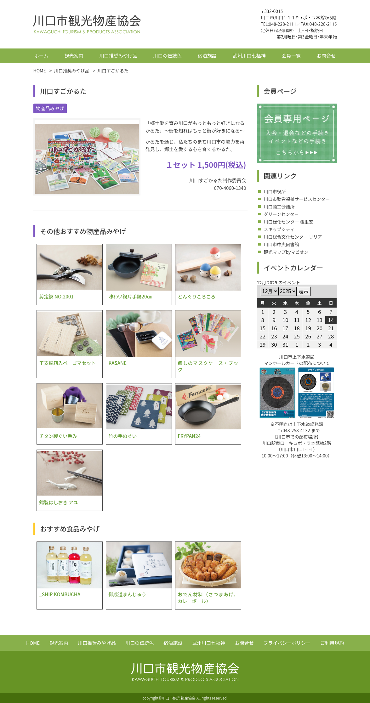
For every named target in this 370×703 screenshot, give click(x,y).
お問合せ (326, 55)
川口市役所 (275, 191)
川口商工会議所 (279, 206)
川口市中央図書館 (281, 244)
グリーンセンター (281, 214)
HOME (33, 642)
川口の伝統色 (167, 55)
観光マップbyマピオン (286, 252)
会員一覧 (291, 55)
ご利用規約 (332, 642)
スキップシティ (279, 229)
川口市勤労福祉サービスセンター (297, 199)
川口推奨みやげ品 (118, 55)
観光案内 (74, 55)
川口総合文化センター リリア (293, 237)
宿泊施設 (207, 55)
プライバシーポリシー (286, 642)
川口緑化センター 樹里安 (288, 221)
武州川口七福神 (249, 55)
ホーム (41, 55)
